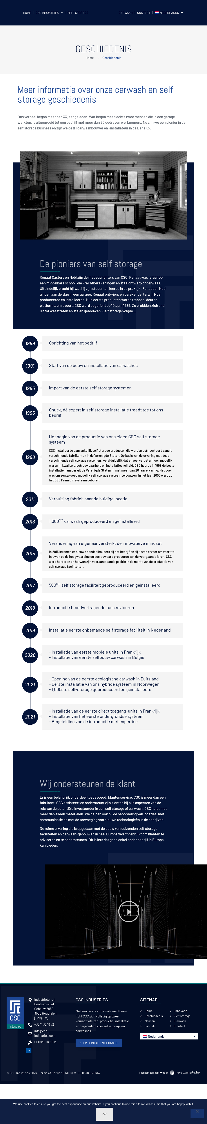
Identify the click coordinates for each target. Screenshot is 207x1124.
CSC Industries (49, 12)
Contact (143, 13)
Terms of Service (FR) (53, 1073)
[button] (129, 912)
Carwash (126, 13)
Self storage (77, 13)
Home (27, 13)
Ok (104, 1114)
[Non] (197, 1113)
